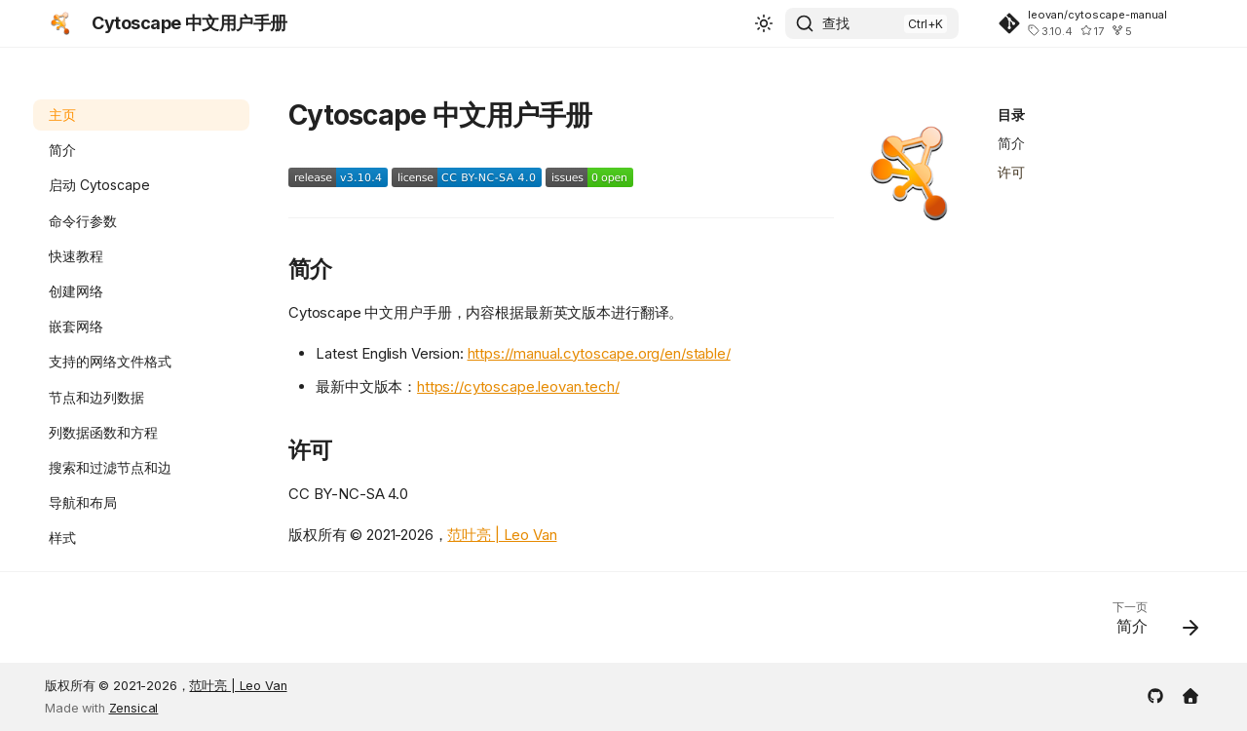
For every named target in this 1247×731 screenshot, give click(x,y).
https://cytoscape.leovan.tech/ (518, 386)
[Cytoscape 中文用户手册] (60, 23)
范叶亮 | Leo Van (501, 534)
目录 (1011, 114)
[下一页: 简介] (1148, 623)
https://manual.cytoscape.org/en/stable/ (599, 353)
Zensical (134, 708)
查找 (836, 23)
